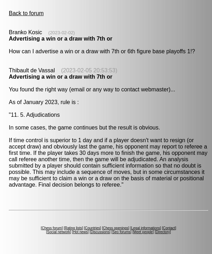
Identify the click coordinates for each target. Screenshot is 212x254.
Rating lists (73, 228)
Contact (169, 228)
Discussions (100, 232)
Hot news (80, 232)
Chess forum (52, 228)
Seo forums (122, 232)
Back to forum (26, 13)
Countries (92, 228)
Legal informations (145, 228)
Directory (163, 232)
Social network (58, 232)
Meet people (143, 232)
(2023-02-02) (61, 32)
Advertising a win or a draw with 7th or (60, 39)
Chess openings (115, 228)
